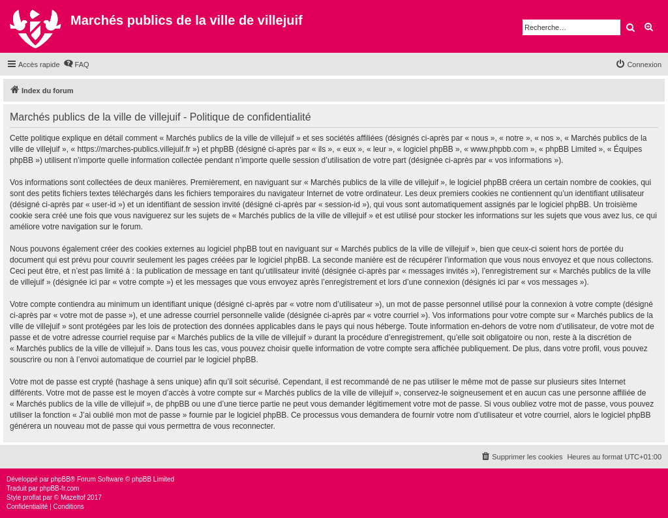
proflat (32, 497)
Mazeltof (73, 497)
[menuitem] (76, 64)
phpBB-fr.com (60, 488)
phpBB (60, 479)
